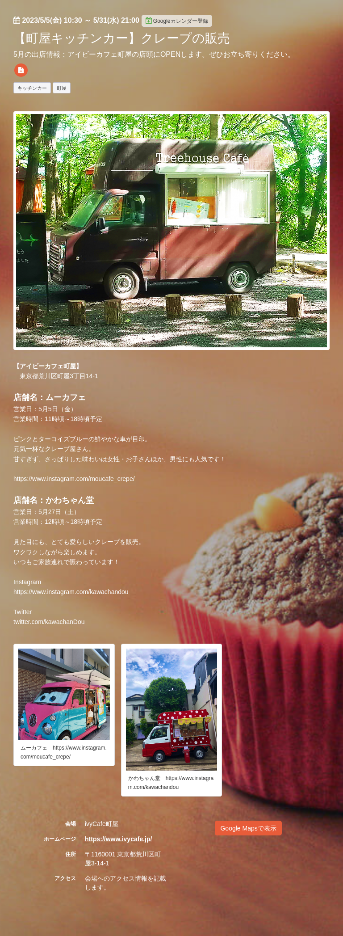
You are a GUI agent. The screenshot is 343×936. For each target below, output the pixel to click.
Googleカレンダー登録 (177, 20)
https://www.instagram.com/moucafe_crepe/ (74, 478)
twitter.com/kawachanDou (49, 621)
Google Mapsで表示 (248, 828)
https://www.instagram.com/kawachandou (71, 591)
